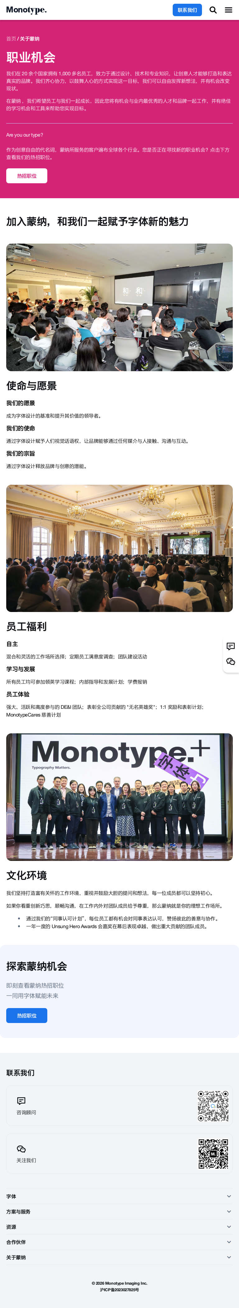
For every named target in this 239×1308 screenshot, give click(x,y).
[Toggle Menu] (228, 10)
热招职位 (26, 176)
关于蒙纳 (29, 38)
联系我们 (187, 10)
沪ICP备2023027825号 (119, 1289)
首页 (11, 38)
